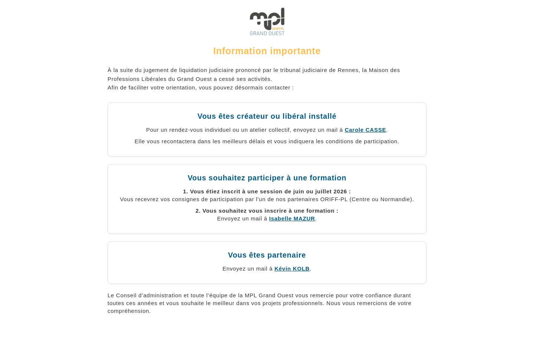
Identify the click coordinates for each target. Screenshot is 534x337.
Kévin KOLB (292, 268)
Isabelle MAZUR (292, 218)
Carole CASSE (365, 130)
